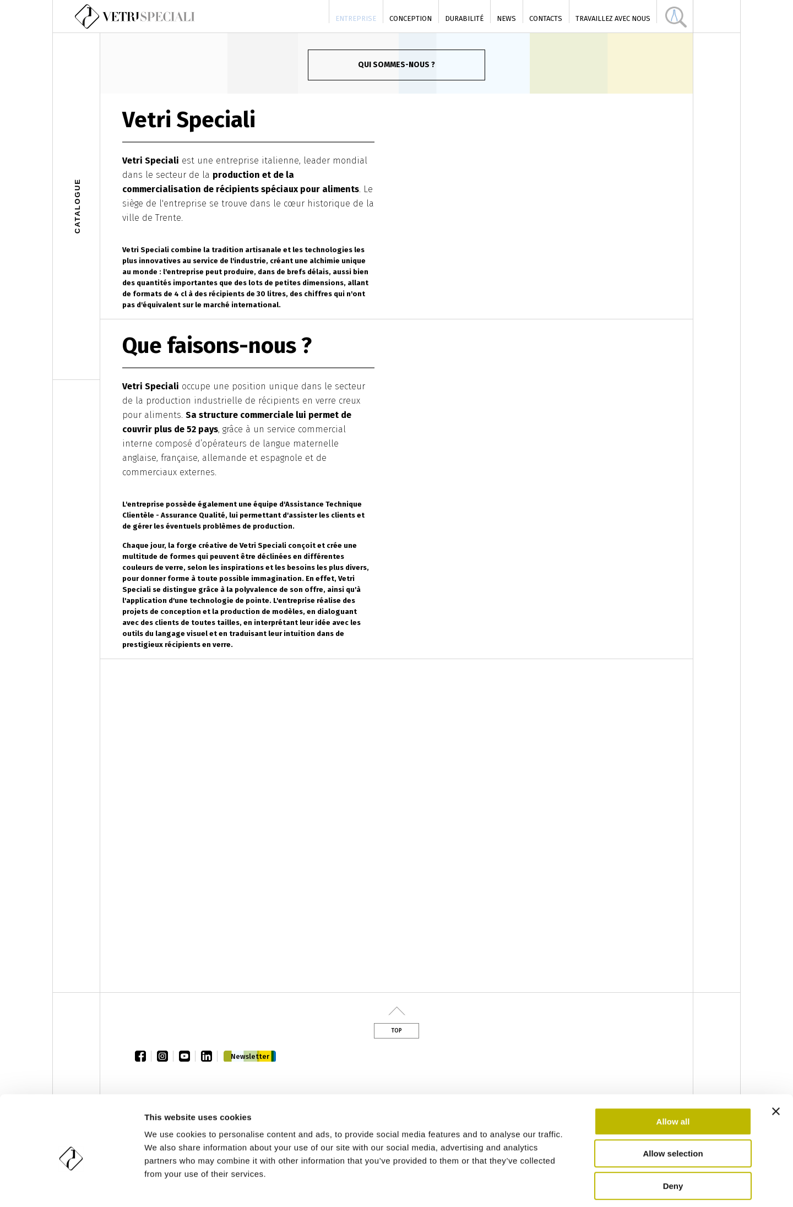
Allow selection (673, 1105)
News (506, 18)
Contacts (545, 18)
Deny (673, 1136)
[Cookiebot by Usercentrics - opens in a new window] (71, 1185)
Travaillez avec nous (612, 18)
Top (396, 1030)
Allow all (673, 1072)
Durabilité (464, 18)
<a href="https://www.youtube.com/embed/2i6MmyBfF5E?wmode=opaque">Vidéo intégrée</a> (396, 825)
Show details (578, 1185)
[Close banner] (776, 1062)
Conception (410, 18)
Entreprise (355, 18)
